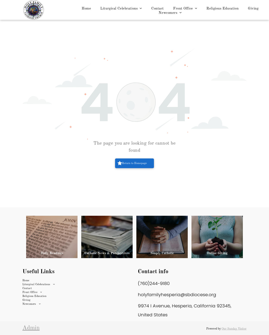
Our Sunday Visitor (234, 328)
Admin (31, 328)
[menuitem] (86, 9)
